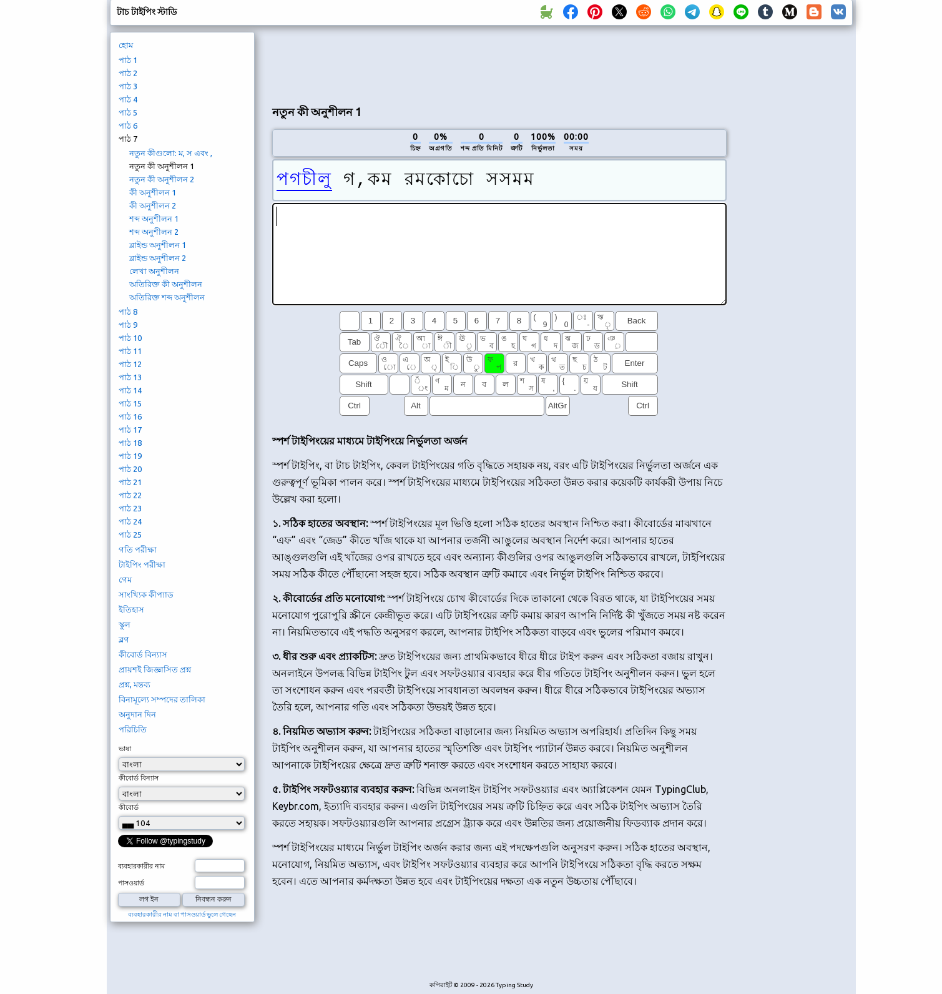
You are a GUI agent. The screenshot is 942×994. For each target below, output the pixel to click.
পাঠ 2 (128, 73)
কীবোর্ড (129, 807)
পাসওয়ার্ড (131, 883)
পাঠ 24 (130, 521)
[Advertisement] (499, 63)
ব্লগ (124, 639)
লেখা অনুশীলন (154, 271)
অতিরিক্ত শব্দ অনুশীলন (167, 297)
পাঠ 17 (130, 429)
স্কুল (124, 624)
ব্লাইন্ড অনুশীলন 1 (157, 244)
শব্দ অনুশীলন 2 (154, 231)
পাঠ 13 (130, 377)
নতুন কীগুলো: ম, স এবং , (170, 153)
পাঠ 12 (130, 364)
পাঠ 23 (130, 508)
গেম (125, 579)
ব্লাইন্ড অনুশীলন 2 (157, 257)
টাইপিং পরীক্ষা (142, 564)
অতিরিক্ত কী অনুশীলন (165, 284)
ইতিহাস (131, 609)
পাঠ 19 (130, 455)
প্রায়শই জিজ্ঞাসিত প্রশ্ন (155, 669)
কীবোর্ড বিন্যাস (143, 654)
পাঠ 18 (130, 442)
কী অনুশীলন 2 (152, 205)
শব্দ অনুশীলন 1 (154, 218)
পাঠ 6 (128, 125)
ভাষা (125, 748)
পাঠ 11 (130, 351)
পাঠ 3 (128, 86)
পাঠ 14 (130, 390)
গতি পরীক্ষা (138, 549)
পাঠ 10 (130, 337)
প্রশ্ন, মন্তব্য (134, 684)
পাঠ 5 (128, 112)
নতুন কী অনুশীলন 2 (161, 179)
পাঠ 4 (128, 99)
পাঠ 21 (130, 482)
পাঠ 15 (130, 403)
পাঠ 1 (128, 60)
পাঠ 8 (128, 311)
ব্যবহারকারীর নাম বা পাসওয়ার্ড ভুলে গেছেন (182, 914)
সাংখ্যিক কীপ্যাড (146, 594)
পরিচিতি (133, 729)
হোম (126, 45)
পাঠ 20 (130, 469)
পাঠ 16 (130, 416)
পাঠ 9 (128, 324)
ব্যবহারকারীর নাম (141, 866)
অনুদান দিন (137, 714)
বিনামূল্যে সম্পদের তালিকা (162, 699)
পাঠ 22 (130, 495)
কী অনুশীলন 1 (152, 192)
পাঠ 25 (130, 534)
